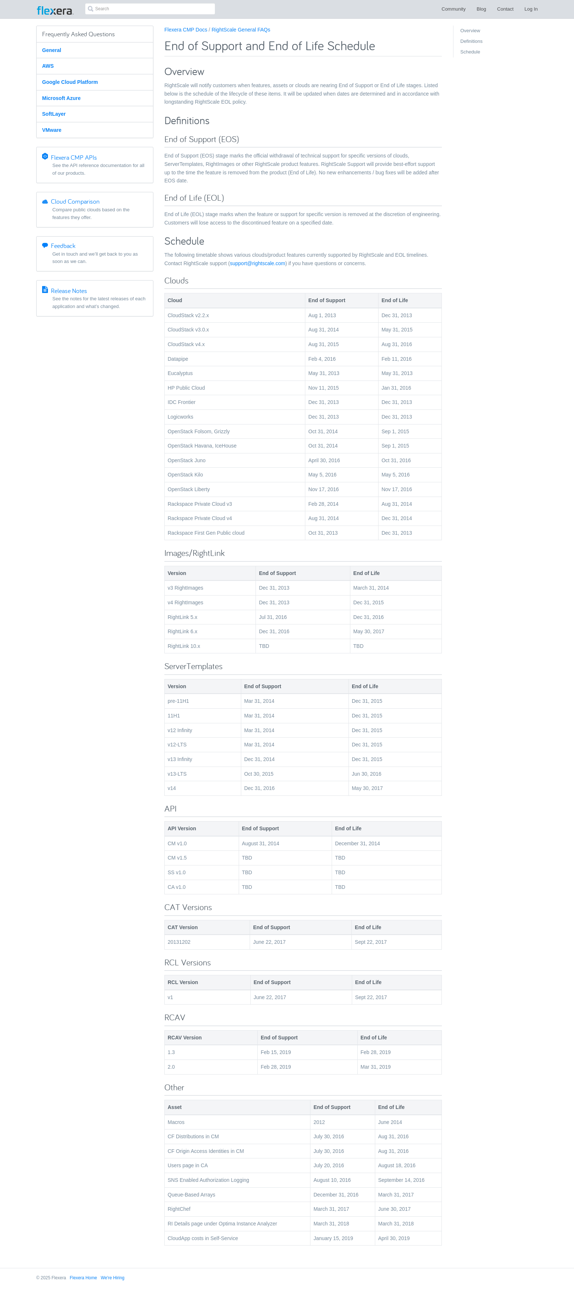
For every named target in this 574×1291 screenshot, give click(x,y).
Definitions (472, 41)
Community (453, 9)
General (51, 50)
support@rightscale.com (257, 263)
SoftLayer (54, 114)
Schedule (470, 52)
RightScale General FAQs (241, 30)
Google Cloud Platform (70, 82)
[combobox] (150, 8)
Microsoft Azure (61, 98)
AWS (48, 66)
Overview (470, 30)
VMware (51, 130)
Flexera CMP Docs (185, 30)
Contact (505, 9)
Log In (531, 9)
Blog (481, 9)
